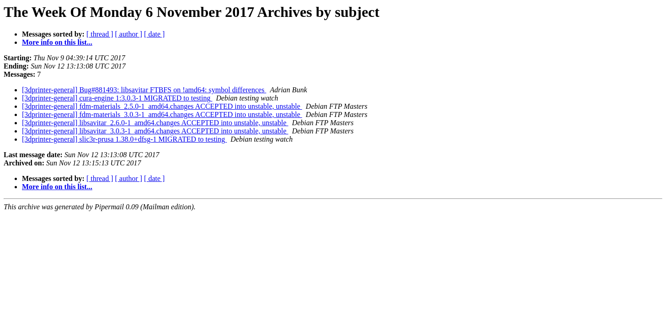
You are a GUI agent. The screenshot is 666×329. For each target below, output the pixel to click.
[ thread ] (99, 34)
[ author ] (129, 34)
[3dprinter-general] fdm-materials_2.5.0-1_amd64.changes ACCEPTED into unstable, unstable (162, 106)
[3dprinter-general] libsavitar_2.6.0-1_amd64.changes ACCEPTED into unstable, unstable (155, 123)
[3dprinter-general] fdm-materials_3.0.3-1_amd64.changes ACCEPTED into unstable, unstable (162, 114)
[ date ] (154, 34)
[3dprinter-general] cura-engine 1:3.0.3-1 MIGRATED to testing (117, 98)
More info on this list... (57, 42)
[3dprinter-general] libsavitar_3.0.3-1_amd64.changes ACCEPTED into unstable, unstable (155, 131)
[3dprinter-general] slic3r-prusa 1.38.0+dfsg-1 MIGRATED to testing (124, 139)
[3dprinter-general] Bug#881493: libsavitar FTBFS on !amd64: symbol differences (144, 90)
